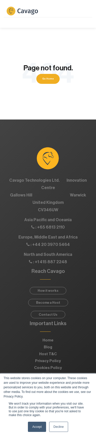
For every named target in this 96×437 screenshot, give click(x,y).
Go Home (48, 78)
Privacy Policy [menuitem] (48, 361)
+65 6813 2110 (51, 227)
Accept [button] (37, 427)
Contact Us (48, 314)
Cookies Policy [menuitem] (48, 368)
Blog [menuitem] (48, 347)
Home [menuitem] (48, 340)
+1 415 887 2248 (51, 262)
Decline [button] (59, 427)
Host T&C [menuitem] (48, 354)
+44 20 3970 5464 (51, 245)
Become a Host (48, 302)
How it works (48, 290)
